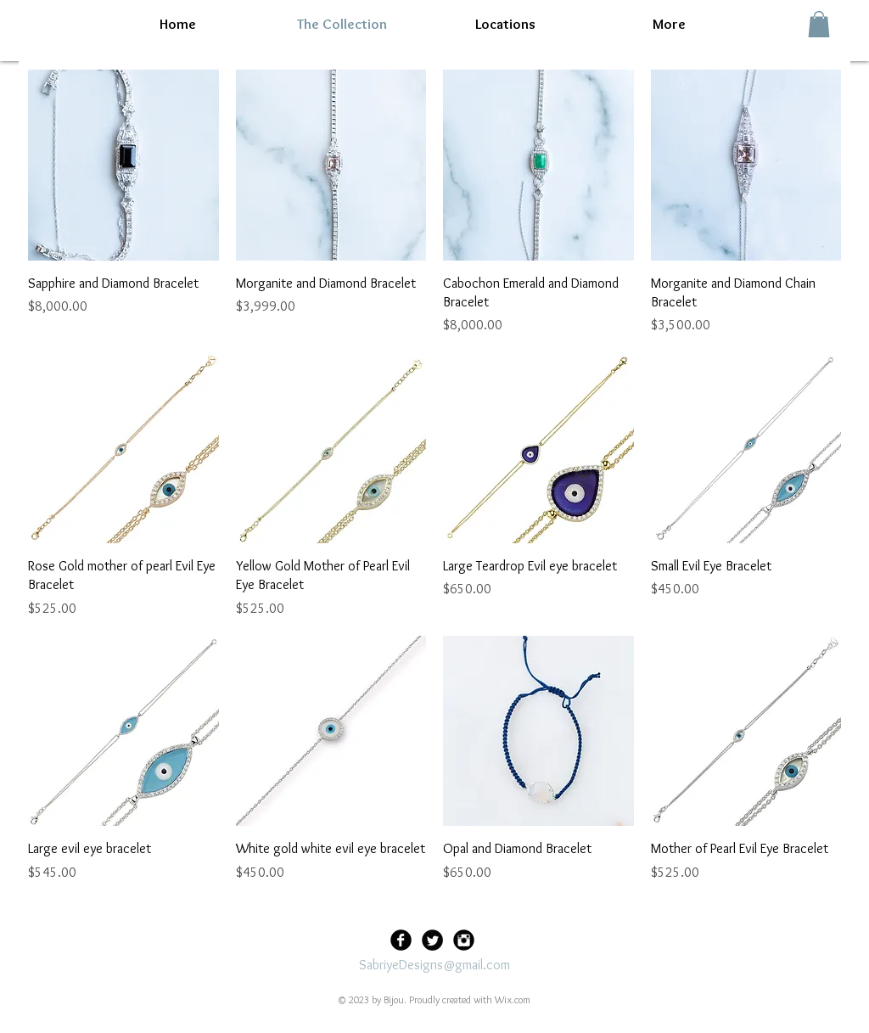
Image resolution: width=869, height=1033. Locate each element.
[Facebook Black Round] (401, 940)
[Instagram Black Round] (463, 940)
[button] (819, 24)
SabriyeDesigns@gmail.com (434, 965)
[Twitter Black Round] (432, 940)
